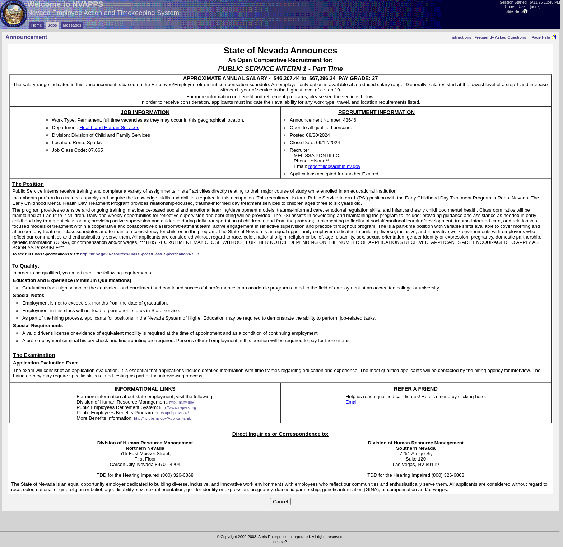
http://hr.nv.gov (181, 402)
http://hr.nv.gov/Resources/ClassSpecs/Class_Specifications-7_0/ (139, 254)
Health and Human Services (109, 127)
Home (36, 25)
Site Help (514, 11)
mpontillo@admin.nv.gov (334, 166)
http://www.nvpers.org (177, 407)
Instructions (460, 37)
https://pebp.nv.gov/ (172, 413)
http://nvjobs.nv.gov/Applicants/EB (162, 418)
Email (351, 402)
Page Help (540, 37)
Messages (72, 25)
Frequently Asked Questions (500, 37)
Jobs (52, 25)
